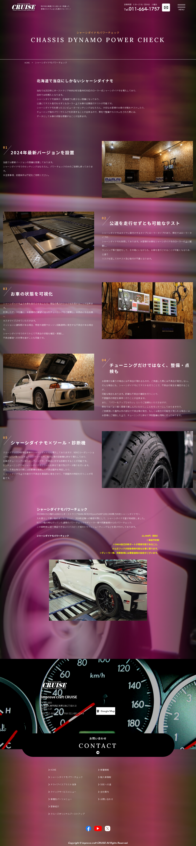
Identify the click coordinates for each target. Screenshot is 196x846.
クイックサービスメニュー (62, 791)
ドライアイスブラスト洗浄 (62, 784)
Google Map (119, 711)
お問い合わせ (98, 743)
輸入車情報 (104, 776)
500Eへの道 (104, 784)
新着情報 (103, 769)
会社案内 (103, 791)
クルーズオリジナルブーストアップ (66, 813)
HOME (52, 769)
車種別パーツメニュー (60, 798)
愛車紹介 (53, 806)
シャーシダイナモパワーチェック (65, 776)
